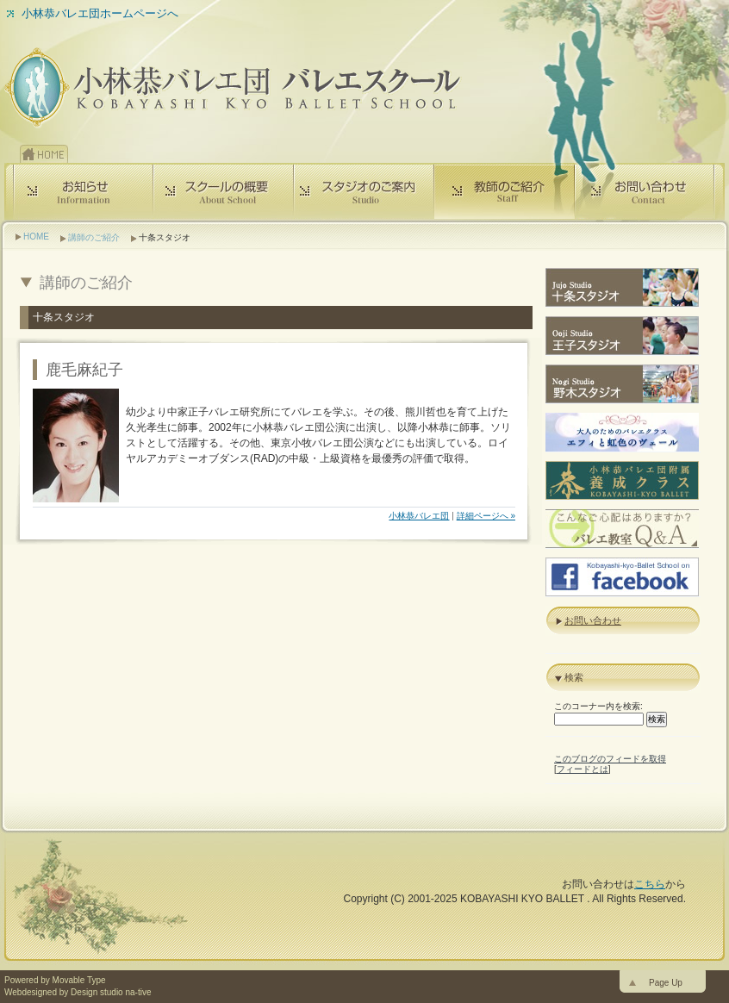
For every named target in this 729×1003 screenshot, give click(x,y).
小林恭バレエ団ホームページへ (100, 13)
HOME (36, 236)
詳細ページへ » (486, 515)
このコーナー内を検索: (598, 706)
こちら (649, 884)
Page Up (665, 982)
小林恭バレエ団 (419, 515)
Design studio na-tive (111, 992)
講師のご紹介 (94, 237)
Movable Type (79, 980)
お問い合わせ (592, 620)
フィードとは (582, 769)
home (44, 154)
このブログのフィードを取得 (610, 758)
